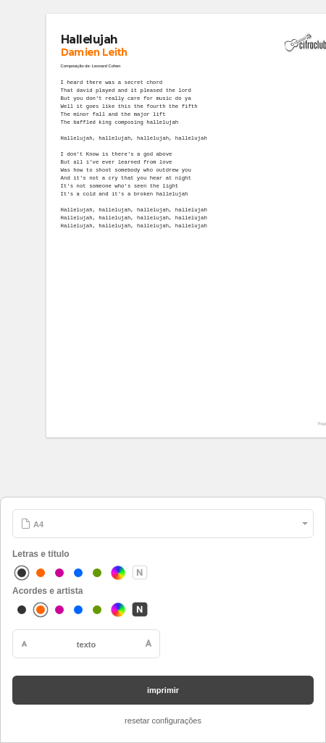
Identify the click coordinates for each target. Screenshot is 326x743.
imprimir (163, 690)
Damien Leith (94, 52)
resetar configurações (163, 720)
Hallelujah (90, 39)
